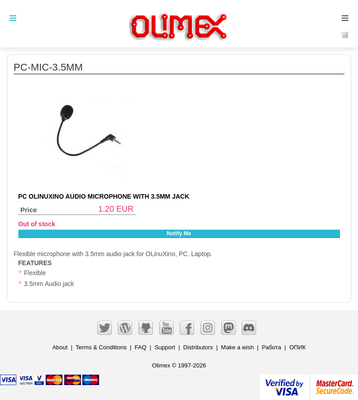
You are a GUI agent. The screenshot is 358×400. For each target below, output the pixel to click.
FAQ (141, 347)
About (59, 347)
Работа (271, 347)
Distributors (198, 347)
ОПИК (297, 347)
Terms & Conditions (101, 347)
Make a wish (237, 347)
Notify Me (179, 233)
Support (164, 347)
